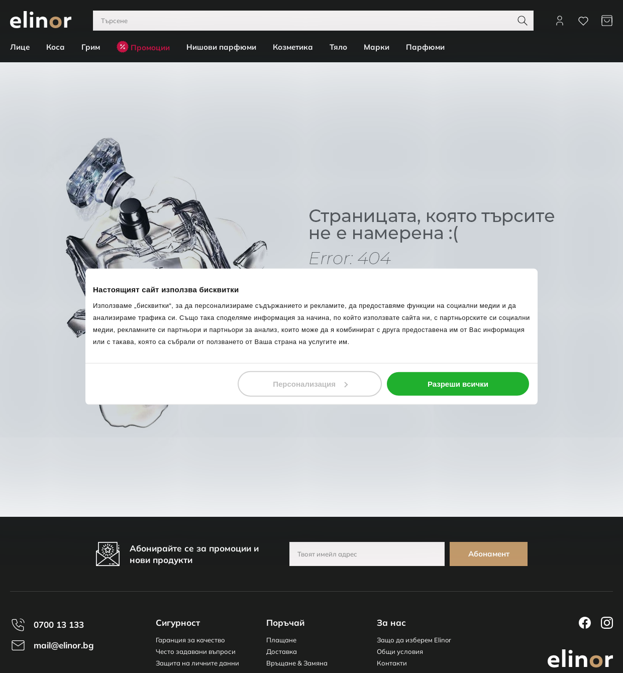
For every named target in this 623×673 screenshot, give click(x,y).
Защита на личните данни (197, 663)
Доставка (281, 651)
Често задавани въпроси (196, 651)
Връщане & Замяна (297, 663)
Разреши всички (458, 383)
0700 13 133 (59, 624)
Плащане (281, 640)
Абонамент (488, 553)
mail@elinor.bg (64, 645)
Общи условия (400, 651)
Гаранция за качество (190, 640)
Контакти (392, 663)
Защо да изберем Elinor (414, 640)
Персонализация (310, 383)
